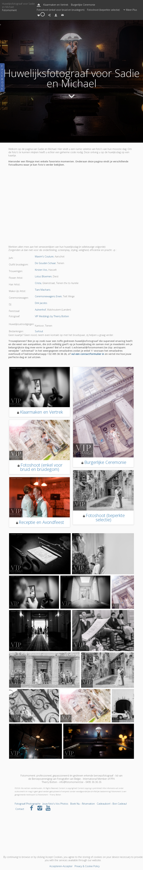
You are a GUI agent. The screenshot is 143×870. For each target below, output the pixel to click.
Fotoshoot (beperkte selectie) (103, 9)
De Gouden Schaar (45, 263)
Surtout (39, 331)
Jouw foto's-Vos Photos (55, 803)
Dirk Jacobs (41, 303)
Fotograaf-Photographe (28, 803)
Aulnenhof (40, 309)
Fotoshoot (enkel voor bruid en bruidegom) (60, 9)
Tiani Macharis (42, 289)
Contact (19, 809)
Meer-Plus (129, 10)
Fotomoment (9, 10)
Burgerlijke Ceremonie (83, 4)
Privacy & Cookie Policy (87, 866)
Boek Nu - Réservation (82, 803)
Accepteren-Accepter (61, 866)
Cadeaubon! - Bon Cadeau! (112, 803)
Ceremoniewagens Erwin (48, 296)
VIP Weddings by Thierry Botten (52, 316)
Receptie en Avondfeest (41, 522)
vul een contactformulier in (87, 354)
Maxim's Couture (44, 256)
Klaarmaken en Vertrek (55, 4)
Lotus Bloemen (43, 276)
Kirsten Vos (41, 269)
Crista (38, 283)
